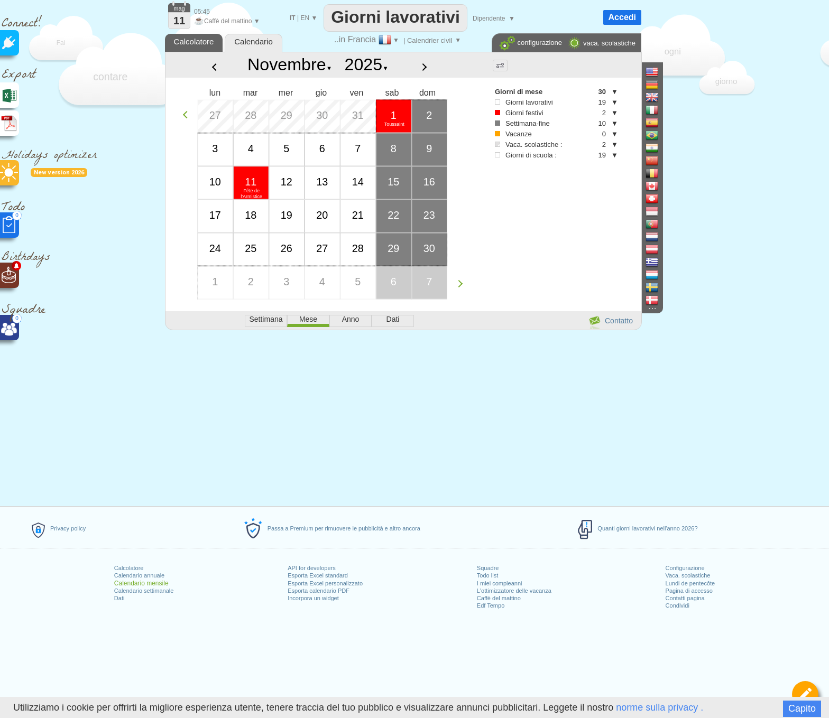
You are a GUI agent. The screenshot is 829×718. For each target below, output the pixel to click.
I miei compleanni (499, 583)
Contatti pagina (685, 598)
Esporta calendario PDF (318, 591)
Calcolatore (129, 568)
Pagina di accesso (689, 591)
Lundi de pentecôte (690, 583)
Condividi (677, 605)
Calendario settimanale (144, 591)
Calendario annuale (139, 575)
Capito (802, 708)
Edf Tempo (490, 605)
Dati (119, 598)
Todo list (487, 575)
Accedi (622, 17)
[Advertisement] (403, 416)
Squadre (488, 568)
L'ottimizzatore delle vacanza (514, 591)
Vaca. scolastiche (688, 575)
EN (304, 18)
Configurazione (685, 568)
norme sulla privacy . (659, 707)
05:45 (202, 11)
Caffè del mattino (499, 598)
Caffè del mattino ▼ (227, 21)
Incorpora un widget (313, 598)
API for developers (312, 568)
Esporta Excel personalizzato (325, 583)
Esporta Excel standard (318, 575)
